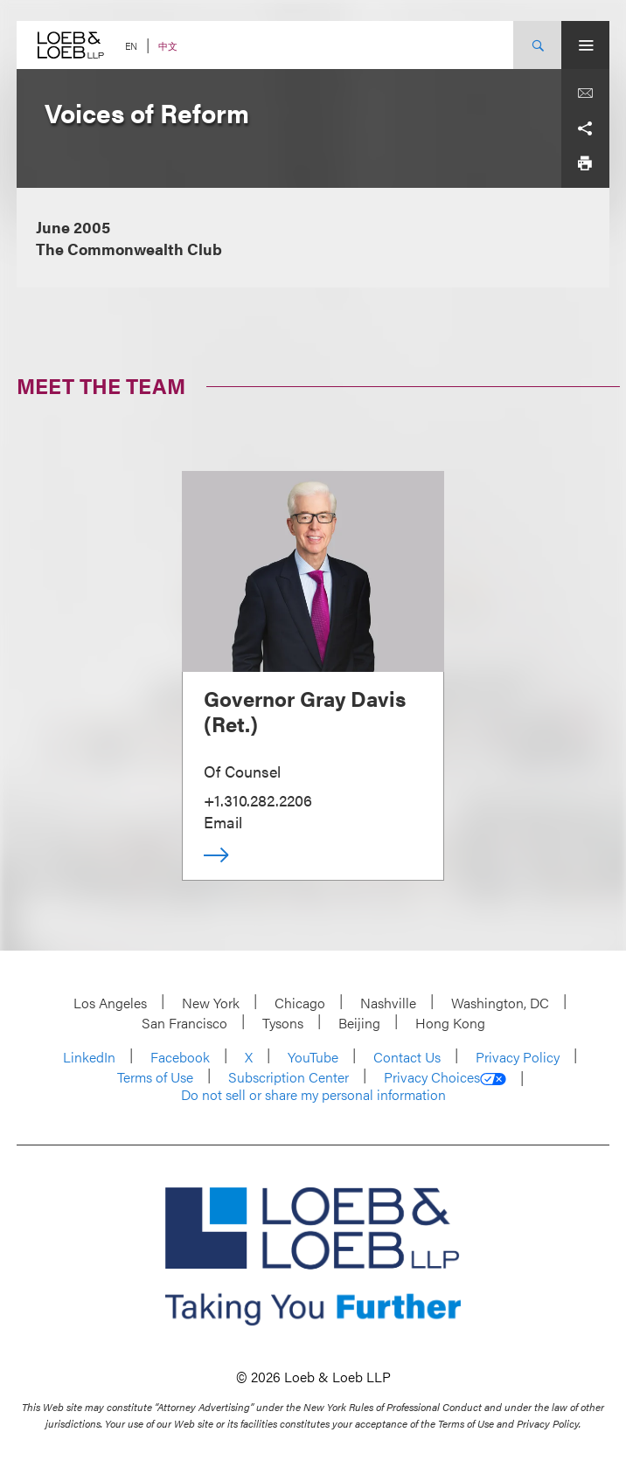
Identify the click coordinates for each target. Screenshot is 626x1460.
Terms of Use (155, 1077)
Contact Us (407, 1057)
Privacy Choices (445, 1077)
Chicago (300, 1003)
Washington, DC (500, 1003)
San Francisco (184, 1023)
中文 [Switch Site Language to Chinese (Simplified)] (167, 45)
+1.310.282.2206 (258, 800)
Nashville (388, 1003)
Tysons (282, 1023)
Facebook (180, 1057)
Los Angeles (110, 1003)
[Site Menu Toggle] (585, 45)
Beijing (359, 1023)
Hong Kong (450, 1023)
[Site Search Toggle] (537, 45)
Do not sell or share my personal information (313, 1095)
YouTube (313, 1057)
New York (211, 1003)
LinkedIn (89, 1057)
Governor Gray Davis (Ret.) (305, 710)
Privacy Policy (518, 1057)
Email (223, 822)
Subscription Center (288, 1077)
